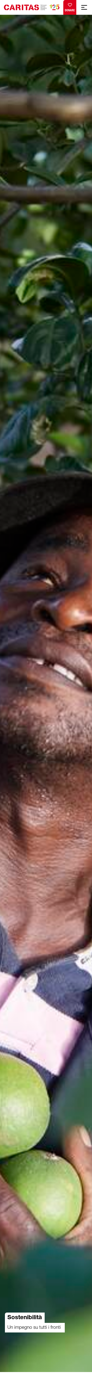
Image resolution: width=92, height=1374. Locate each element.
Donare (70, 6)
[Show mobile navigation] (84, 7)
